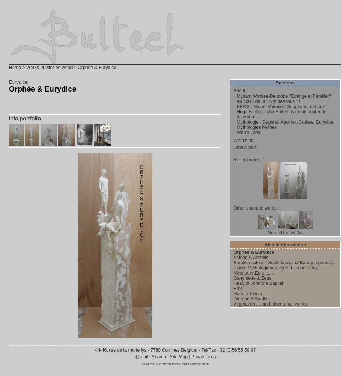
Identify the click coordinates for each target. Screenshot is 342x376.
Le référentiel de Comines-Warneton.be (183, 364)
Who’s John (248, 132)
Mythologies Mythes (257, 127)
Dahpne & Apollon (252, 298)
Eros (238, 288)
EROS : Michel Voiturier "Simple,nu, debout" (281, 106)
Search (158, 356)
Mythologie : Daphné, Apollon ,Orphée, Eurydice (285, 122)
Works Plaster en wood (49, 67)
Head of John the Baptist (258, 283)
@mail (142, 356)
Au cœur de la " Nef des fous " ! (268, 101)
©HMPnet (148, 364)
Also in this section (285, 245)
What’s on (244, 140)
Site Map (178, 356)
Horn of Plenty (248, 293)
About (239, 90)
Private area (203, 356)
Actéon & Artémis (251, 257)
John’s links (245, 147)
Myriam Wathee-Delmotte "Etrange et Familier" (284, 96)
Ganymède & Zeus (253, 278)
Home (15, 67)
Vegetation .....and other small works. (271, 304)
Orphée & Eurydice (254, 252)
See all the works (285, 232)
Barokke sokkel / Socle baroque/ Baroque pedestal (285, 262)
